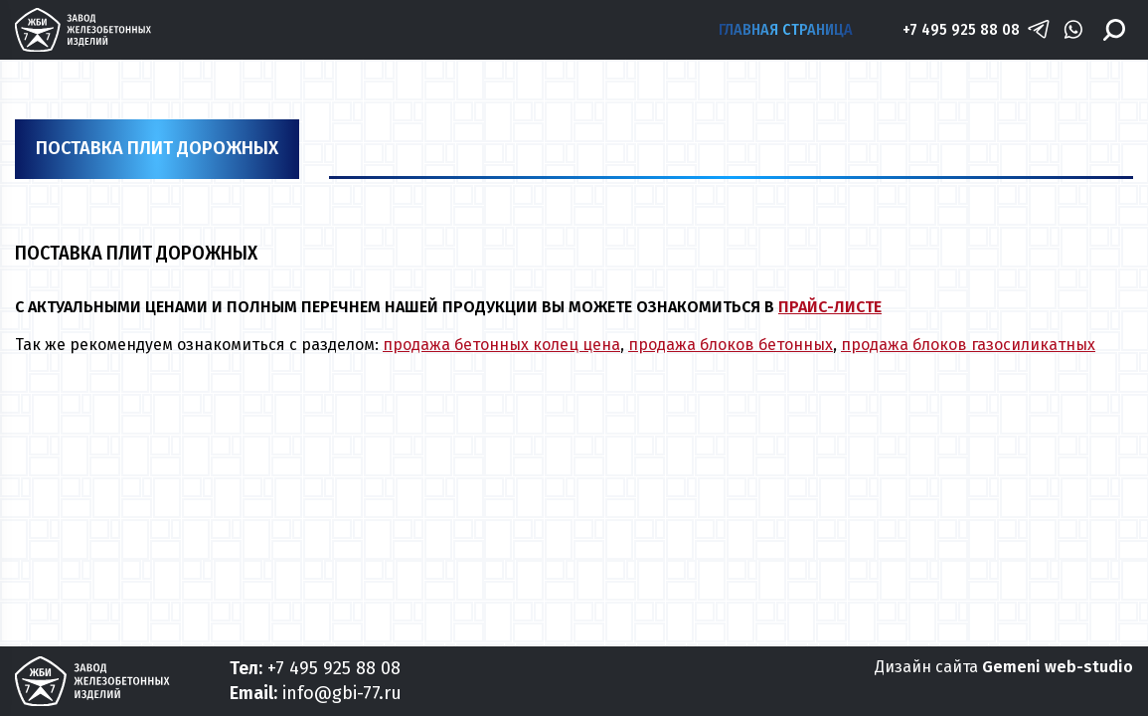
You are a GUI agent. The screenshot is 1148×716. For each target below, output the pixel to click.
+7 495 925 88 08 (961, 29)
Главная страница (786, 29)
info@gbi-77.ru (342, 693)
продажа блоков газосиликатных (968, 344)
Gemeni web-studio (1057, 666)
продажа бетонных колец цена (501, 344)
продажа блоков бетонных (730, 344)
